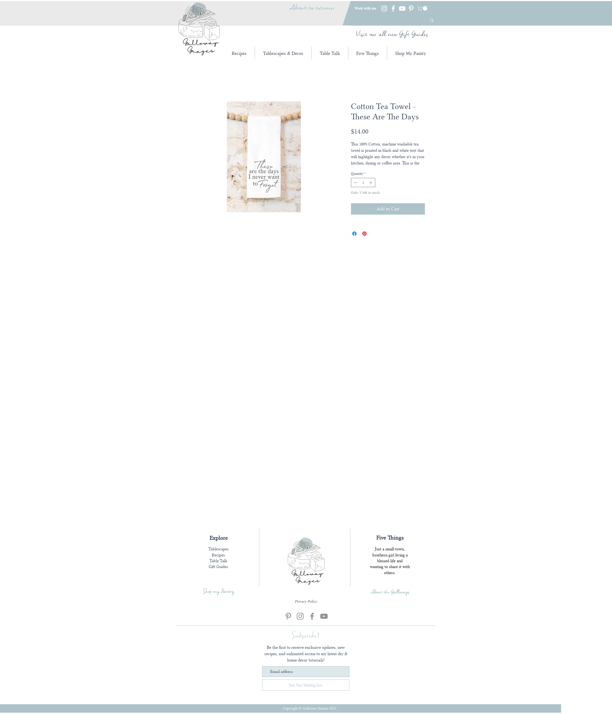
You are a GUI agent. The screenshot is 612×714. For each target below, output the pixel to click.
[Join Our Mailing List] (305, 685)
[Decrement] (355, 182)
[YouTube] (402, 8)
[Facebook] (393, 8)
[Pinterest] (411, 8)
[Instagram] (384, 8)
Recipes (218, 555)
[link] (422, 8)
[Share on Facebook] (354, 233)
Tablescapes (218, 549)
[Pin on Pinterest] (364, 233)
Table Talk (218, 561)
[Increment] (371, 182)
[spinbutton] (363, 182)
